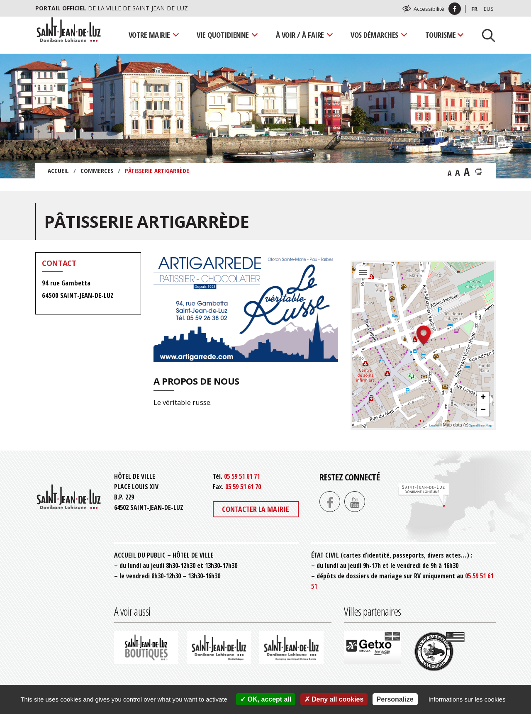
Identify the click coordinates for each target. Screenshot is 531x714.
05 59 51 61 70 (243, 486)
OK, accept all (265, 699)
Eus (489, 8)
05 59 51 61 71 (242, 476)
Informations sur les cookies (467, 699)
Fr (474, 8)
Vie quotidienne (223, 34)
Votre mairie (149, 34)
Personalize (395, 699)
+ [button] (483, 398)
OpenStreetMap (480, 425)
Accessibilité (429, 8)
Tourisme (440, 34)
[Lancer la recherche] (485, 35)
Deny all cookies (334, 699)
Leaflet (434, 425)
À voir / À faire (300, 34)
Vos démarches (374, 34)
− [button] (483, 410)
